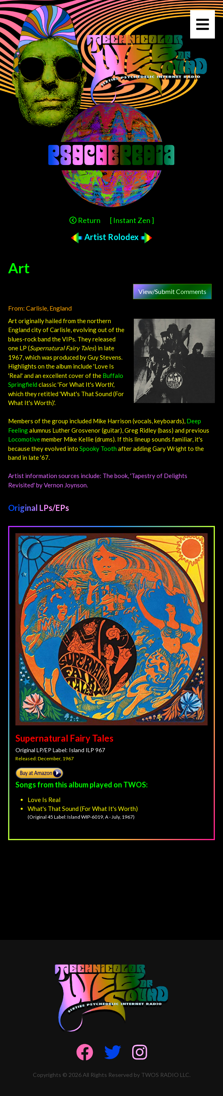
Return (85, 220)
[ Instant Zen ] (132, 220)
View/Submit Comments (172, 291)
